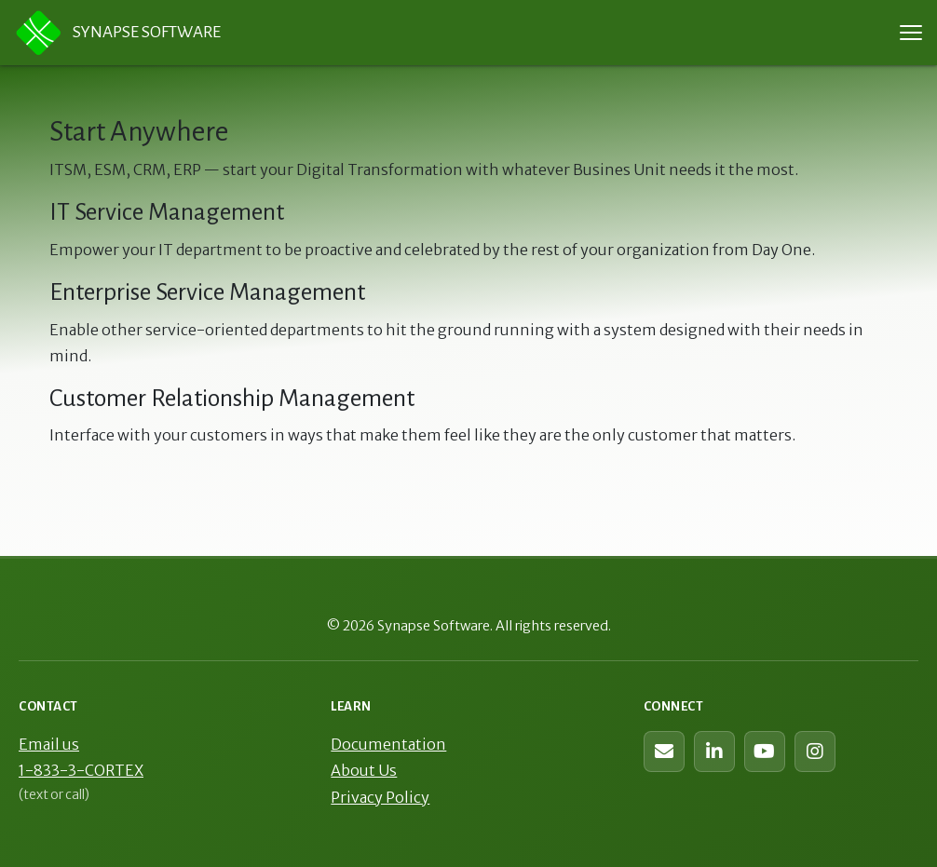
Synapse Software (118, 32)
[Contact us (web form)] (664, 751)
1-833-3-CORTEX (81, 770)
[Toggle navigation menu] (911, 32)
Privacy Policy (380, 797)
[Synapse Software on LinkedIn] (714, 751)
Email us (49, 744)
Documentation (388, 744)
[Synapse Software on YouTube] (764, 751)
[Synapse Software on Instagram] (814, 751)
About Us (364, 770)
